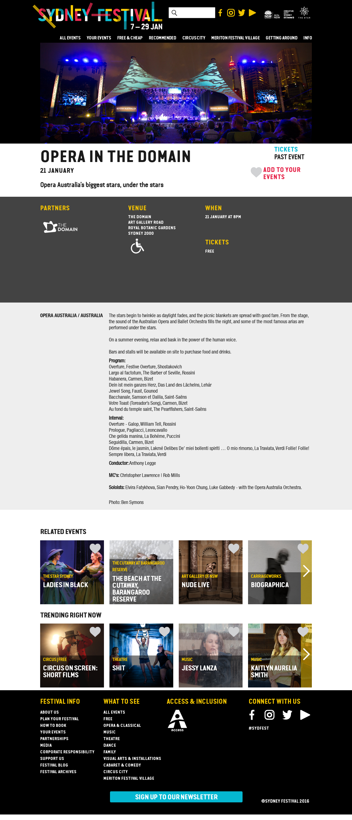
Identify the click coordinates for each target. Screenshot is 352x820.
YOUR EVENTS (99, 38)
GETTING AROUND (281, 38)
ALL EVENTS (70, 38)
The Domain (139, 217)
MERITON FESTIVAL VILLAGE (235, 38)
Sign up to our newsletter (176, 797)
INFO (307, 38)
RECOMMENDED (162, 38)
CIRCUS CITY (193, 38)
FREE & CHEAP (130, 38)
